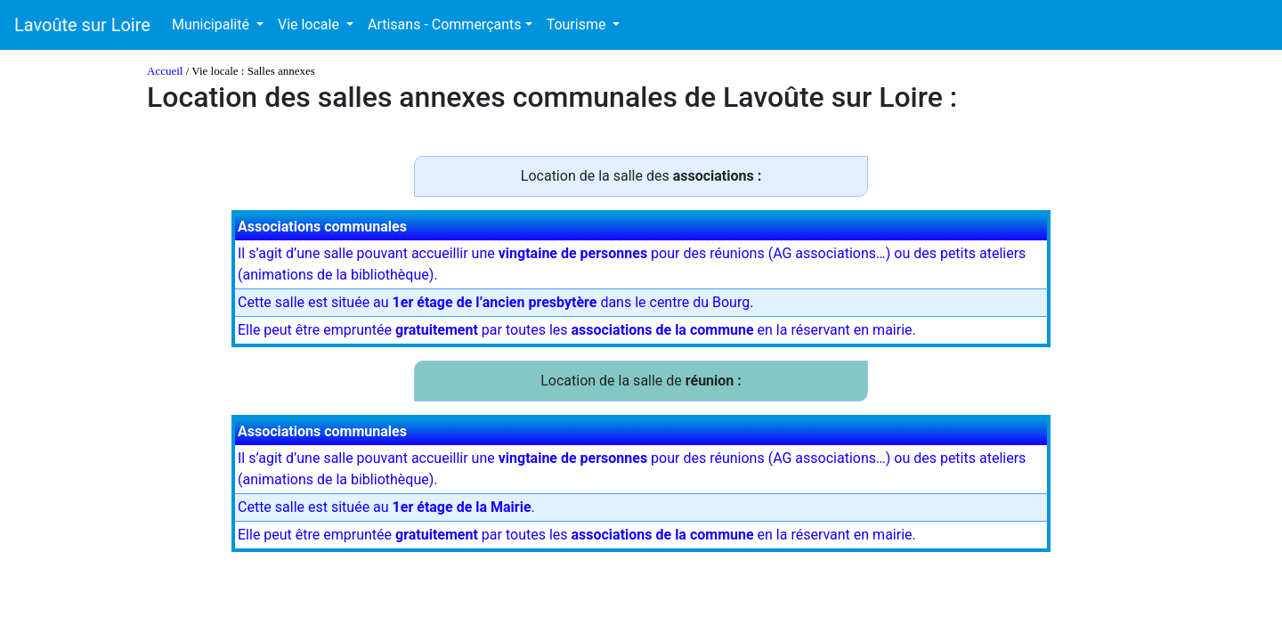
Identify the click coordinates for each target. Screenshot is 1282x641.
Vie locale (310, 24)
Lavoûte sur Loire (82, 25)
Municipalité (212, 24)
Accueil (165, 70)
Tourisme (578, 24)
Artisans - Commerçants (445, 24)
